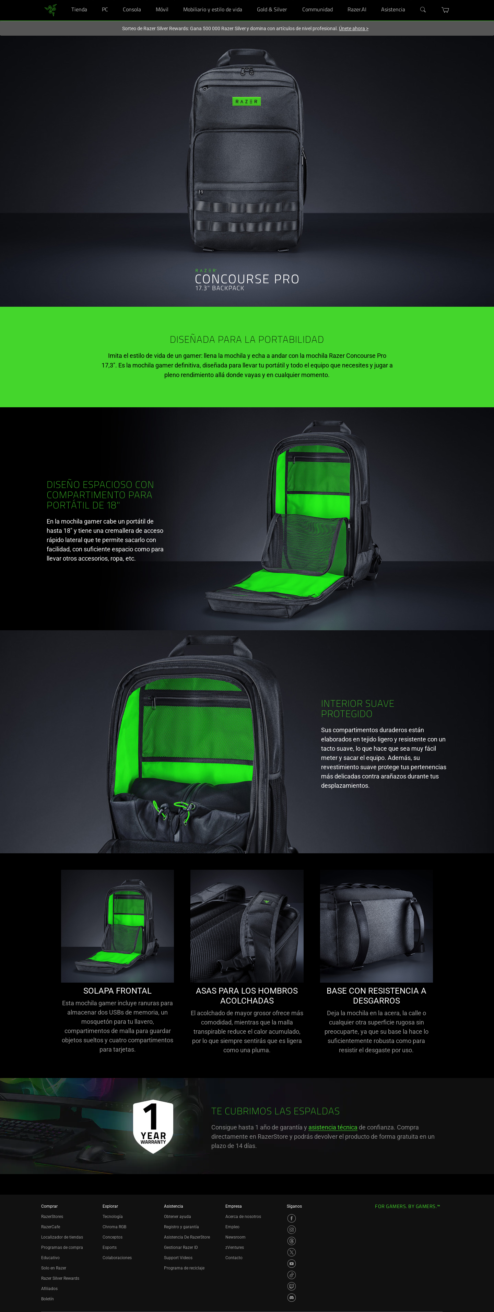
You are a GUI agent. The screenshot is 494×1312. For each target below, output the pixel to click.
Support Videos (178, 1257)
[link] (51, 10)
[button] (445, 10)
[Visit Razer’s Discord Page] (291, 1297)
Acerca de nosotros (243, 1216)
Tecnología (113, 1216)
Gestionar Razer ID (181, 1247)
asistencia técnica (332, 1127)
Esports (110, 1247)
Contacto (234, 1257)
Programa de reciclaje (184, 1268)
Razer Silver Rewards (60, 1278)
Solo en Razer (53, 1268)
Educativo (50, 1257)
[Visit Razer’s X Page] (291, 1252)
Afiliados (49, 1288)
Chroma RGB (114, 1227)
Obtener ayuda (177, 1216)
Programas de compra (62, 1247)
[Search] (423, 10)
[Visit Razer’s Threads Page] (291, 1241)
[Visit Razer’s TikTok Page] (291, 1275)
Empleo (232, 1227)
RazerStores (52, 1216)
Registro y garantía (181, 1227)
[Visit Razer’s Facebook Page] (291, 1218)
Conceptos (112, 1237)
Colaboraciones (117, 1257)
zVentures (234, 1247)
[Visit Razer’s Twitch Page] (291, 1286)
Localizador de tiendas (62, 1237)
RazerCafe (50, 1227)
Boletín (47, 1299)
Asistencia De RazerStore (187, 1237)
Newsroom (235, 1237)
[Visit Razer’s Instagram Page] (291, 1229)
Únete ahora (353, 28)
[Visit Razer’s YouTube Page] (291, 1263)
